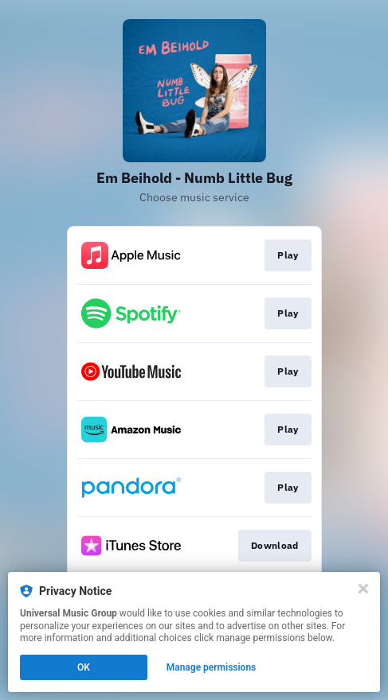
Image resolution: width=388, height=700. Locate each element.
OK (83, 667)
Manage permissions (212, 667)
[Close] (363, 588)
